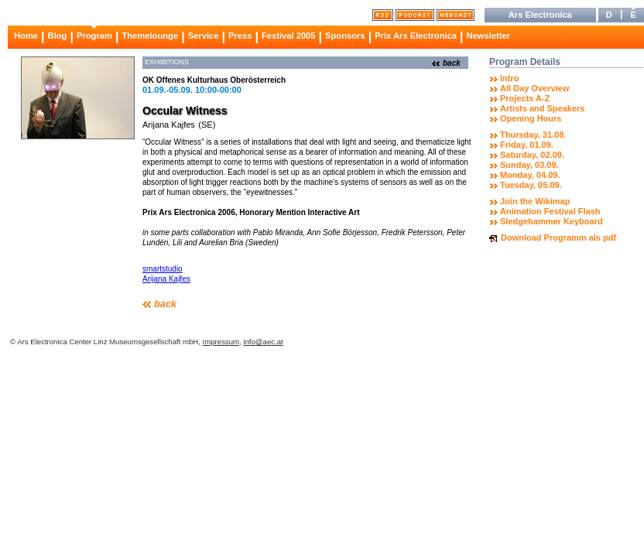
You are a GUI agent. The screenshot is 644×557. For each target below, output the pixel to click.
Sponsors (345, 35)
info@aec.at (263, 341)
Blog (57, 35)
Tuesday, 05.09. (531, 185)
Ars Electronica (540, 14)
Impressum (221, 341)
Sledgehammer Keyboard (551, 221)
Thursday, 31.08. (533, 134)
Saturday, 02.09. (532, 154)
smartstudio (162, 269)
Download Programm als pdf (558, 237)
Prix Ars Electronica (416, 35)
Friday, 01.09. (526, 144)
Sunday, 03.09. (529, 164)
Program (94, 35)
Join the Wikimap (535, 201)
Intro (509, 78)
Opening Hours (530, 118)
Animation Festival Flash (550, 211)
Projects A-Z (525, 98)
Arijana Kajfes (168, 124)
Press (240, 35)
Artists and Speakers (542, 108)
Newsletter (489, 35)
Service (203, 35)
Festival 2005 (289, 35)
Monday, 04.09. (530, 174)
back (452, 63)
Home (26, 35)
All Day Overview (534, 88)
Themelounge (150, 35)
